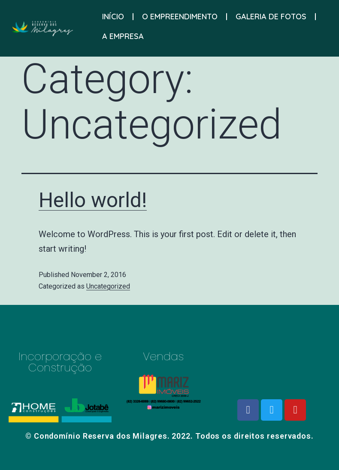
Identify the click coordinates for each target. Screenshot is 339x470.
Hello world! (93, 200)
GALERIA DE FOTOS (271, 15)
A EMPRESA (123, 34)
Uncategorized (108, 286)
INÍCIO (113, 15)
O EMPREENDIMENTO (180, 15)
